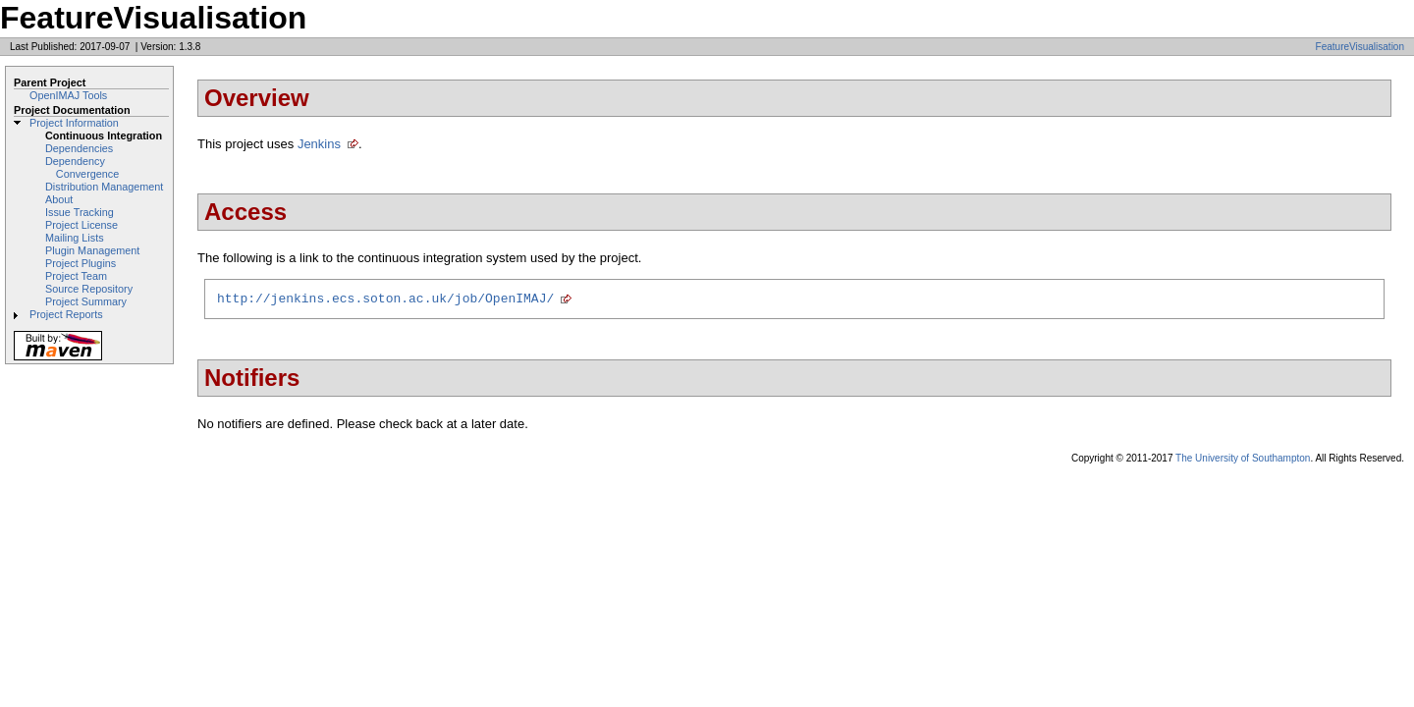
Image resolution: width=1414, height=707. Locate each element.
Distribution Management (104, 186)
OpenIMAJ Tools (68, 95)
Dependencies (79, 148)
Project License (81, 225)
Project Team (76, 276)
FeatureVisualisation (1360, 46)
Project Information (74, 123)
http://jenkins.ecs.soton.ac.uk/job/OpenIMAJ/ (385, 300)
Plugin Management (92, 250)
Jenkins (319, 143)
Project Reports (66, 314)
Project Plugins (80, 263)
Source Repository (89, 289)
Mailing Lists (74, 238)
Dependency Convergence (82, 167)
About (59, 199)
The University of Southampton (1242, 461)
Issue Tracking (79, 212)
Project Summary (86, 301)
